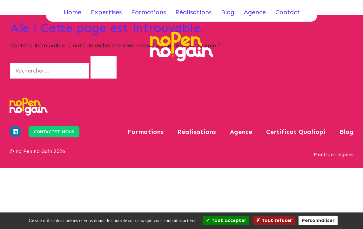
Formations (148, 12)
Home (72, 12)
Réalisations (193, 12)
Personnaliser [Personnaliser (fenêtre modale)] (318, 220)
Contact (287, 12)
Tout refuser (274, 220)
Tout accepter (226, 220)
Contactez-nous (54, 132)
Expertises (106, 12)
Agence (255, 12)
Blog (227, 12)
